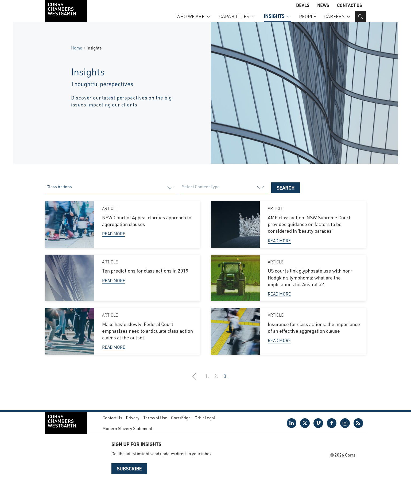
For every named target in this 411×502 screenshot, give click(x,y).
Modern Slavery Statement (127, 428)
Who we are (193, 16)
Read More (113, 233)
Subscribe (129, 468)
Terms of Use (155, 417)
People (307, 16)
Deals (302, 5)
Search (285, 188)
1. (207, 376)
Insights (277, 16)
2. (216, 376)
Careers (337, 16)
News (323, 5)
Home (76, 48)
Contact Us (349, 5)
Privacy (132, 417)
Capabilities (237, 16)
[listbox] (111, 187)
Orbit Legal (205, 417)
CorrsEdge (181, 417)
